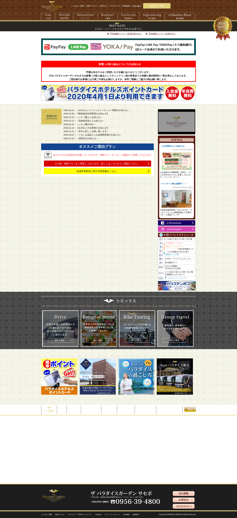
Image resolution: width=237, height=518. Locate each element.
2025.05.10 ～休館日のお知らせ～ (80, 138)
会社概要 (126, 514)
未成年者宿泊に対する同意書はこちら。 (97, 171)
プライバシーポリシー (112, 514)
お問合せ (103, 6)
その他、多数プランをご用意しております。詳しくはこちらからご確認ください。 (97, 163)
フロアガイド (114, 6)
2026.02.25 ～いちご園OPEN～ (79, 124)
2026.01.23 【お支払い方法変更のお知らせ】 (86, 128)
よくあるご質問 (77, 6)
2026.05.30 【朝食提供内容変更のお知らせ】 (86, 113)
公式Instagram (171, 229)
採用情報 (126, 6)
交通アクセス (91, 6)
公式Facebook (171, 223)
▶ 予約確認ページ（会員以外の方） (124, 34)
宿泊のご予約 (157, 5)
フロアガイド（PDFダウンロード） (79, 514)
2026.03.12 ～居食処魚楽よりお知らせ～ (84, 121)
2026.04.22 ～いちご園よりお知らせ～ (82, 117)
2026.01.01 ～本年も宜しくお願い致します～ (86, 131)
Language (136, 6)
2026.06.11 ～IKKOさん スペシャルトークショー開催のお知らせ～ (96, 110)
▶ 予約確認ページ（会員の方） (161, 34)
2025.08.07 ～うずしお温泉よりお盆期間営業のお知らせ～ (92, 135)
